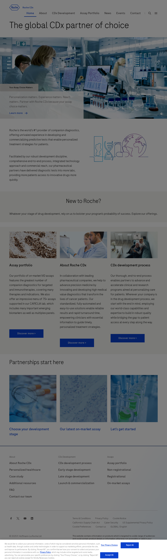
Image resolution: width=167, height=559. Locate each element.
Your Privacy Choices (109, 548)
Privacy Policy (45, 555)
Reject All (130, 548)
